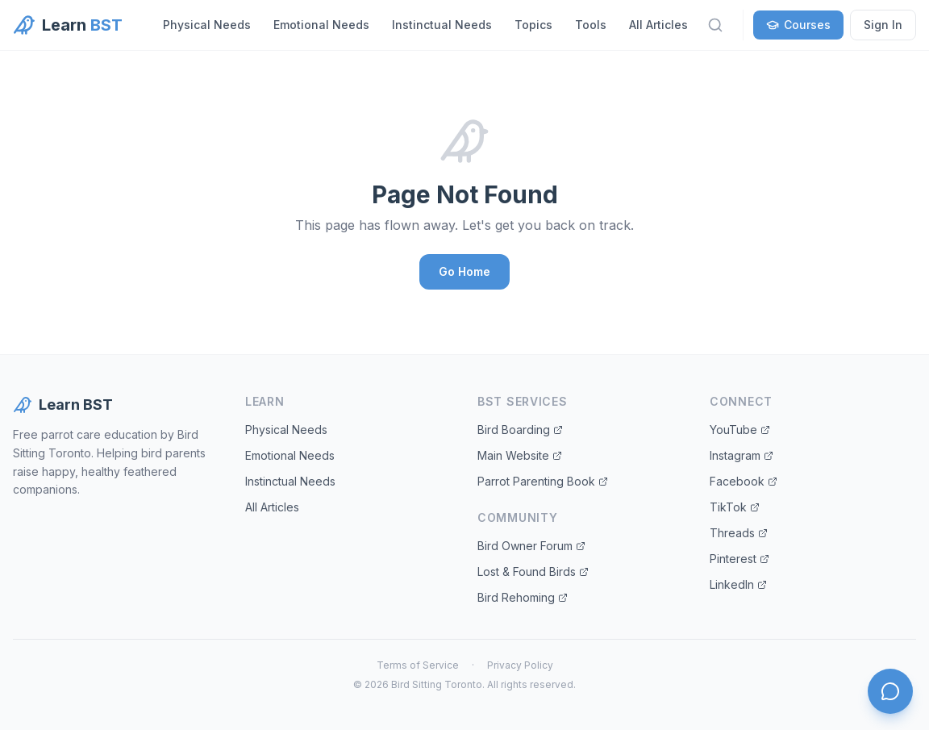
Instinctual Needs (442, 24)
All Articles (658, 24)
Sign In (883, 24)
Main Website (519, 455)
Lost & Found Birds (533, 571)
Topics (533, 24)
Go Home (464, 271)
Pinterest (739, 558)
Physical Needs (207, 24)
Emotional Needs (321, 24)
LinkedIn (738, 584)
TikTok (735, 507)
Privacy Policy (520, 665)
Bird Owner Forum (531, 546)
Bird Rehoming (522, 597)
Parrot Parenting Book (542, 481)
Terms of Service (418, 665)
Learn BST (63, 405)
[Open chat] (890, 691)
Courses (798, 24)
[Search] (715, 25)
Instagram (741, 455)
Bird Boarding (520, 429)
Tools (590, 24)
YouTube (740, 429)
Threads (739, 533)
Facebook (743, 481)
